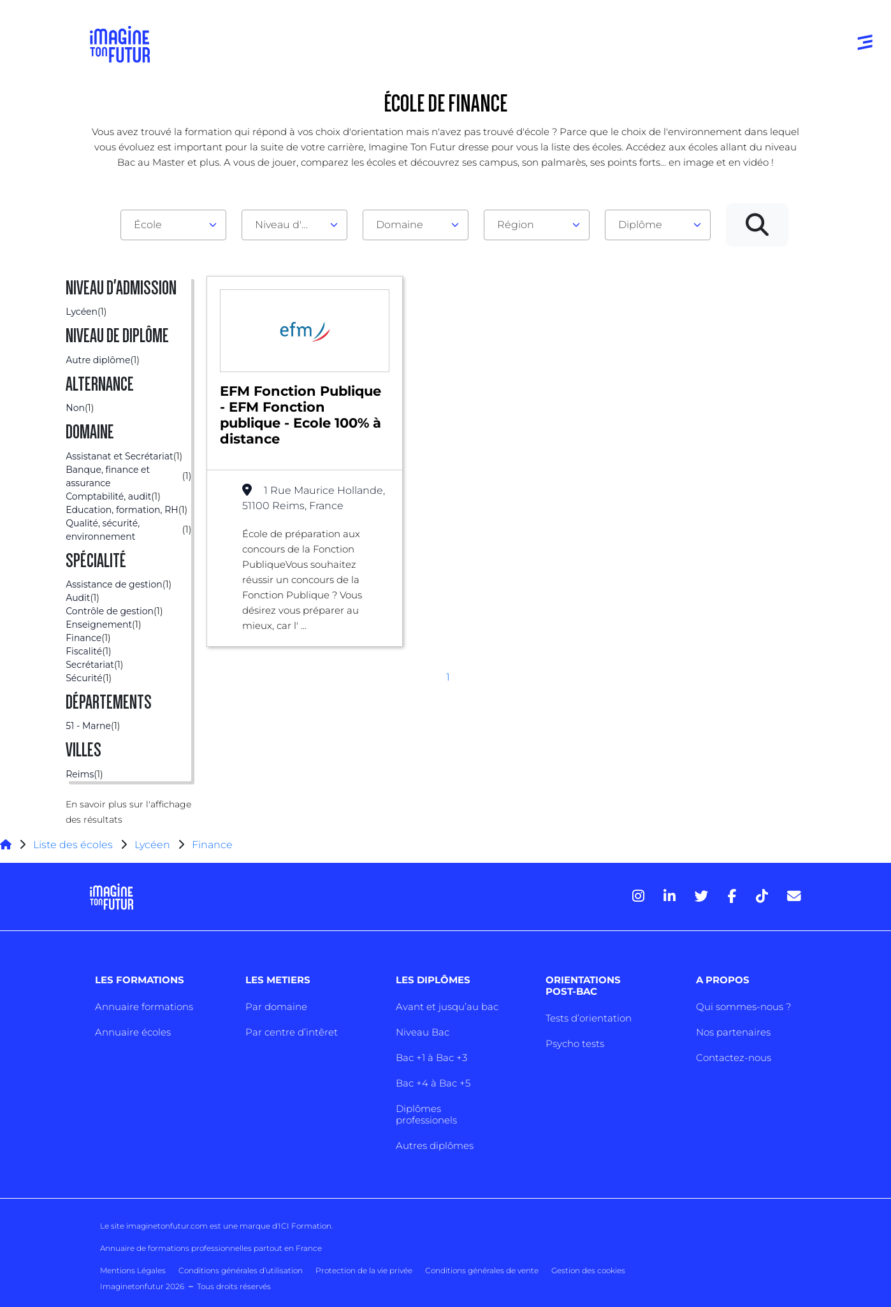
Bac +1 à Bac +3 (431, 1057)
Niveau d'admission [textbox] (289, 225)
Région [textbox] (515, 225)
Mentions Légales (133, 1270)
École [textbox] (148, 225)
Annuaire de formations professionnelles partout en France (211, 1248)
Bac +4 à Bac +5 (433, 1083)
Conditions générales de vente (482, 1270)
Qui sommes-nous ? (743, 1006)
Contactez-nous (733, 1057)
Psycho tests (575, 1043)
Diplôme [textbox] (640, 225)
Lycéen (152, 845)
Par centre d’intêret (291, 1032)
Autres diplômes (435, 1145)
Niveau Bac (422, 1032)
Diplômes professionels (426, 1114)
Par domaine (276, 1006)
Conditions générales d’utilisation (240, 1270)
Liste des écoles (73, 845)
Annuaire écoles (133, 1032)
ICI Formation (305, 1226)
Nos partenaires (733, 1032)
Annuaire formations (144, 1006)
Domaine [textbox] (399, 225)
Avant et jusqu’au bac (447, 1006)
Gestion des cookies (588, 1270)
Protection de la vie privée (363, 1270)
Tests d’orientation (589, 1018)
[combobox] (173, 225)
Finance (212, 845)
